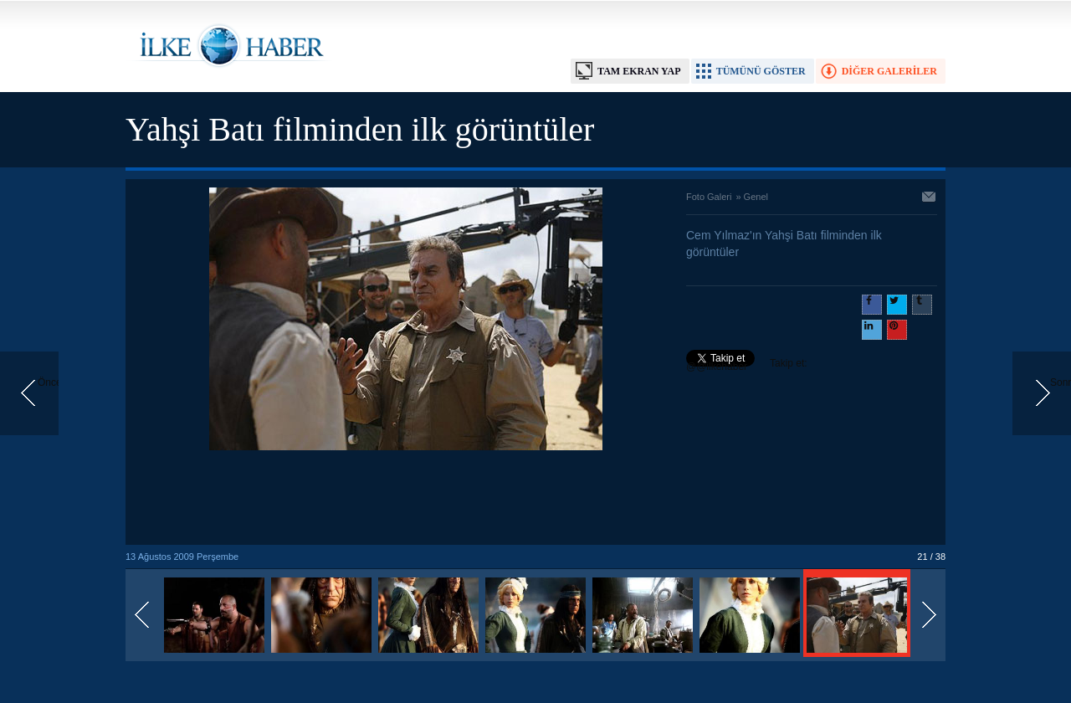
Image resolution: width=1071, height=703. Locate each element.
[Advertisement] (406, 498)
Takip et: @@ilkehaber (746, 364)
